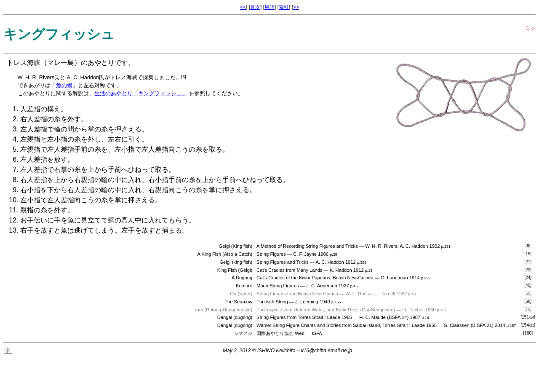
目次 (255, 7)
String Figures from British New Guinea (297, 293)
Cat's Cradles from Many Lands (289, 270)
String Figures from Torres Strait (289, 317)
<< (243, 7)
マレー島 (60, 62)
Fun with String (272, 301)
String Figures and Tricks (282, 262)
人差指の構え (40, 108)
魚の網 (64, 85)
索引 (284, 7)
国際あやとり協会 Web (280, 333)
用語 (269, 7)
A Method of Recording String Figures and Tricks (307, 246)
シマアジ (243, 333)
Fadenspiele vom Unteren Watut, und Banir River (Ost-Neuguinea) (325, 309)
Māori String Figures (277, 285)
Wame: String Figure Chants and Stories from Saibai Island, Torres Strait (332, 325)
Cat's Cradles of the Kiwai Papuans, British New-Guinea (315, 277)
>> (296, 7)
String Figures (271, 254)
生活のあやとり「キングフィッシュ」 (140, 93)
